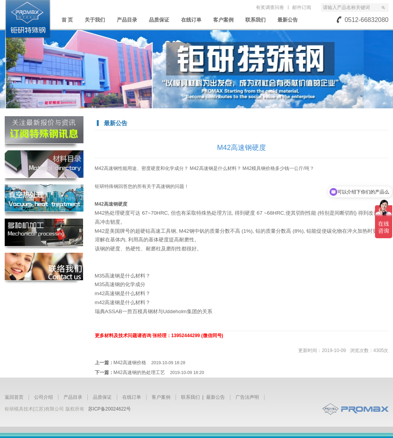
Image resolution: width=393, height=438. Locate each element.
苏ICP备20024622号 (109, 409)
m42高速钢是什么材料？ (123, 293)
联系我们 (255, 20)
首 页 (67, 20)
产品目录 (127, 20)
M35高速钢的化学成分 (120, 284)
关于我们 (95, 20)
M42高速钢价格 (149, 362)
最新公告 (287, 20)
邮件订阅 (301, 7)
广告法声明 (247, 397)
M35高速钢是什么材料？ (123, 276)
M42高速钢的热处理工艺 (159, 372)
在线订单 (191, 20)
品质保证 (159, 20)
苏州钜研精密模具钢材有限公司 (28, 19)
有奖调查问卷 (270, 7)
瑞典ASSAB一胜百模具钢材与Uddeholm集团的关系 (153, 311)
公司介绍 (43, 397)
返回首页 (14, 397)
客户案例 (223, 20)
